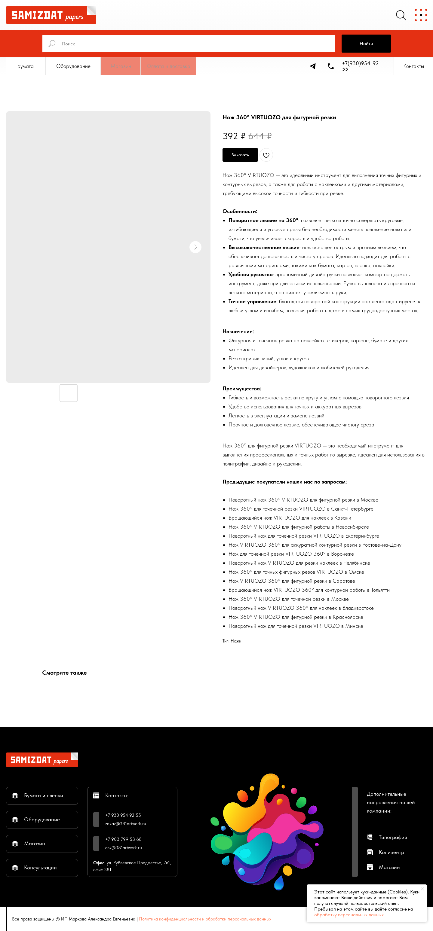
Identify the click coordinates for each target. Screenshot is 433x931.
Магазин (389, 867)
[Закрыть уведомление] (422, 889)
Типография (393, 837)
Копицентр (391, 852)
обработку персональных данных (349, 914)
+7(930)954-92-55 (361, 66)
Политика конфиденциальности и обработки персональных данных (205, 919)
